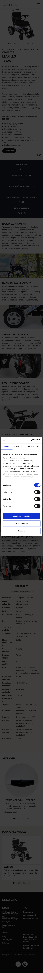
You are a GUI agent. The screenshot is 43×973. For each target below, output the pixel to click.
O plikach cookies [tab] (33, 446)
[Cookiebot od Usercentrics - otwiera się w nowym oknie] (30, 440)
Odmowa (21, 531)
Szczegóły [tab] (18, 446)
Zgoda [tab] (6, 446)
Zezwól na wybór (21, 523)
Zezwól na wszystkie (21, 516)
